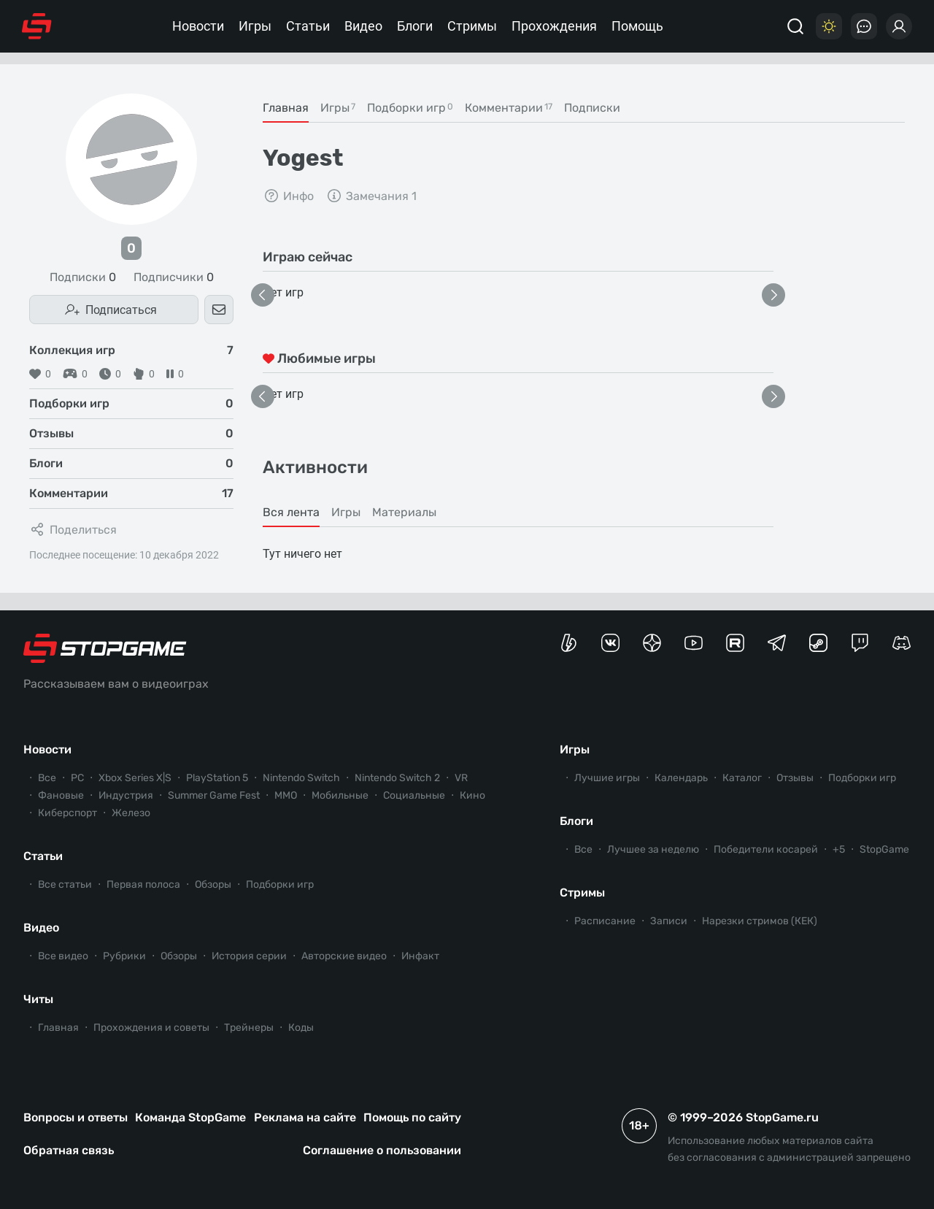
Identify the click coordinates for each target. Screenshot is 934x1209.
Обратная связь (68, 1150)
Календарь (681, 778)
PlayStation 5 (217, 778)
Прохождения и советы (151, 1027)
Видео (363, 26)
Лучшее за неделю (653, 849)
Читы (38, 999)
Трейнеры (249, 1027)
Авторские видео (344, 956)
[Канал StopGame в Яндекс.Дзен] (652, 643)
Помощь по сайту (412, 1117)
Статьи (308, 26)
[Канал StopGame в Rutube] (735, 643)
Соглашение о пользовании (382, 1150)
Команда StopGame (190, 1117)
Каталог (742, 778)
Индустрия (126, 795)
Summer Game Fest (214, 795)
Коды (301, 1027)
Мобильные (340, 795)
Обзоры (213, 884)
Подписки (83, 277)
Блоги (415, 26)
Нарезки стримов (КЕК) (759, 921)
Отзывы (795, 778)
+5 (839, 849)
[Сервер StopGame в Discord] (901, 643)
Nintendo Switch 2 (397, 778)
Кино (472, 795)
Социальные (414, 795)
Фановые (61, 795)
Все (47, 778)
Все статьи (65, 884)
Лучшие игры (607, 778)
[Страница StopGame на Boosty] (569, 643)
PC (77, 778)
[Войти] (899, 26)
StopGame (884, 849)
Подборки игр (280, 884)
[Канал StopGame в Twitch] (860, 643)
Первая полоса (143, 884)
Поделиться (73, 529)
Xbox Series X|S (135, 778)
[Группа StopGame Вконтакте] (610, 643)
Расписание (605, 921)
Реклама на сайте (305, 1117)
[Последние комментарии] (864, 26)
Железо (131, 813)
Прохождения (554, 26)
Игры (255, 26)
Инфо (288, 195)
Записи (668, 921)
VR (461, 778)
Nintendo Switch (301, 778)
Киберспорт (67, 813)
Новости (198, 26)
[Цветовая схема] (829, 26)
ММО (285, 795)
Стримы (472, 26)
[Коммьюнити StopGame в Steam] (818, 643)
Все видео (63, 956)
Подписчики (174, 277)
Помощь (637, 26)
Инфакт (420, 956)
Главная (58, 1027)
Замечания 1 (371, 195)
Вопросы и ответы (75, 1117)
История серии (249, 956)
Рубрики (124, 956)
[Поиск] (795, 26)
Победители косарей (766, 849)
